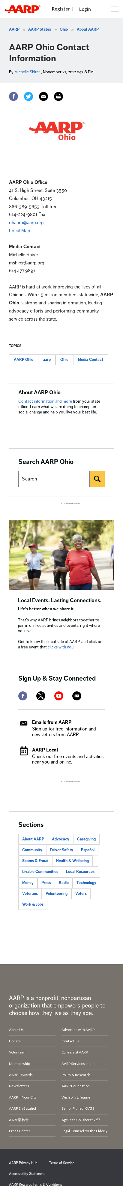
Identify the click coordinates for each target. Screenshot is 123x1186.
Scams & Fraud (35, 860)
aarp (47, 359)
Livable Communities (40, 871)
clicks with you (61, 647)
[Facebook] (13, 96)
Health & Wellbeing (72, 860)
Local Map (19, 231)
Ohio (64, 29)
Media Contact (90, 359)
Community (32, 850)
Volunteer (17, 1052)
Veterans (30, 893)
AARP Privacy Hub (23, 1163)
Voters (81, 893)
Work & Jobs (33, 904)
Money (28, 882)
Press (46, 882)
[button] (114, 9)
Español (87, 850)
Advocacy (60, 839)
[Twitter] (28, 96)
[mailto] (76, 695)
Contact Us (70, 1041)
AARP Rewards (21, 1074)
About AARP (88, 29)
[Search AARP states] (54, 479)
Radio (64, 882)
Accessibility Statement (27, 1174)
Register (61, 8)
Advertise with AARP (78, 1029)
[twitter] (40, 695)
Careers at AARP (75, 1052)
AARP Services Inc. (76, 1063)
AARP (14, 29)
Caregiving (86, 839)
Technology (86, 882)
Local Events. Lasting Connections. (60, 600)
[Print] (58, 96)
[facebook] (22, 695)
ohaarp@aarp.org (26, 223)
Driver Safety (61, 850)
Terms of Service (61, 1163)
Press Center (19, 1131)
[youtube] (58, 695)
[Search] (97, 479)
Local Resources (80, 871)
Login (85, 9)
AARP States (39, 29)
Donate (15, 1041)
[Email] (43, 96)
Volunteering (57, 893)
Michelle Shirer (27, 72)
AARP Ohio (23, 359)
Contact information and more (45, 401)
